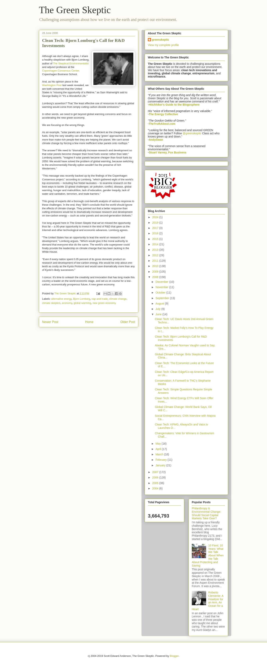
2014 (155, 244)
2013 (155, 249)
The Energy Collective (163, 114)
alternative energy (61, 298)
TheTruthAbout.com (162, 123)
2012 (155, 255)
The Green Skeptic (75, 10)
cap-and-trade (100, 298)
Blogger (174, 655)
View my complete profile (163, 45)
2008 (155, 277)
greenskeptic (160, 39)
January (160, 465)
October (160, 292)
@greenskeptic (192, 133)
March (159, 454)
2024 (155, 217)
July (158, 308)
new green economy (104, 303)
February (161, 459)
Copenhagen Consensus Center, (61, 70)
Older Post (127, 322)
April (158, 449)
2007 (155, 472)
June (158, 314)
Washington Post (52, 85)
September (162, 298)
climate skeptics (51, 303)
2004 (155, 488)
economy (67, 303)
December (162, 281)
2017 (155, 228)
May (158, 443)
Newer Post (50, 322)
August (160, 303)
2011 (155, 260)
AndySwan (156, 139)
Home (89, 322)
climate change (118, 298)
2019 (155, 222)
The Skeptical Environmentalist (71, 63)
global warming (82, 303)
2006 (155, 477)
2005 (155, 483)
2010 (155, 266)
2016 (155, 233)
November (162, 287)
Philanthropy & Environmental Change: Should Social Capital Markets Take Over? (206, 513)
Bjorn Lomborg (81, 298)
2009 (155, 271)
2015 (155, 239)
